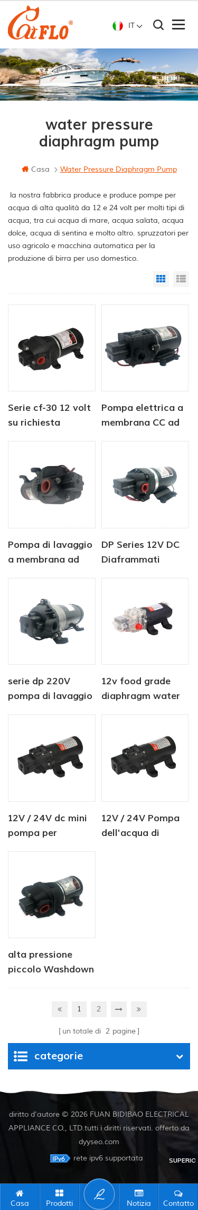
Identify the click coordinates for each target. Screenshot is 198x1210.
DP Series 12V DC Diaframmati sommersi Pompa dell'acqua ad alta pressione (142, 553)
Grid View (161, 279)
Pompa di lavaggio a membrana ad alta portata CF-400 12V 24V (50, 553)
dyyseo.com (99, 1141)
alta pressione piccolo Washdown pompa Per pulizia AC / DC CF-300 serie (51, 963)
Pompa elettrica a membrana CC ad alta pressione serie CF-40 (142, 416)
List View (181, 279)
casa (36, 169)
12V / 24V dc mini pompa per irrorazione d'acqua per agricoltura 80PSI (48, 826)
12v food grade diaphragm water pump (140, 689)
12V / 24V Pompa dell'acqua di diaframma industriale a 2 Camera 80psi (140, 826)
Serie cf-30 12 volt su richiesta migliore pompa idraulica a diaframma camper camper (49, 416)
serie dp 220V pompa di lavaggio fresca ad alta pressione (50, 689)
